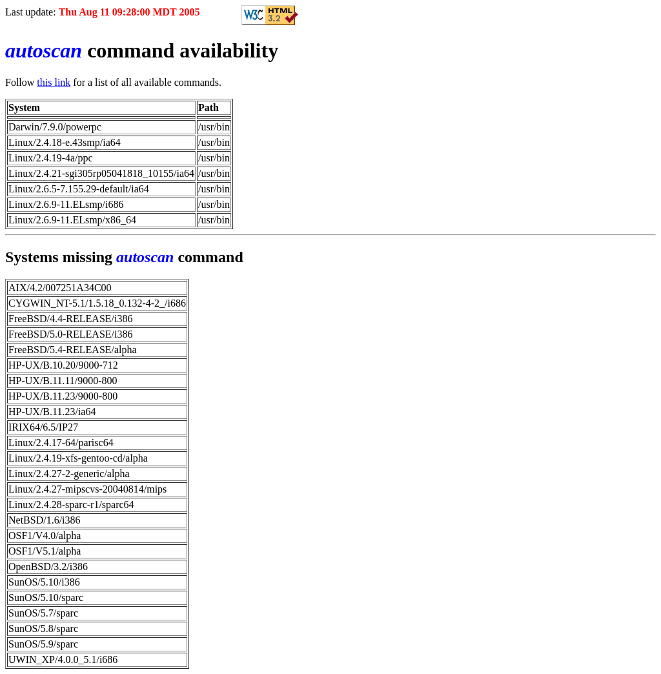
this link (53, 82)
